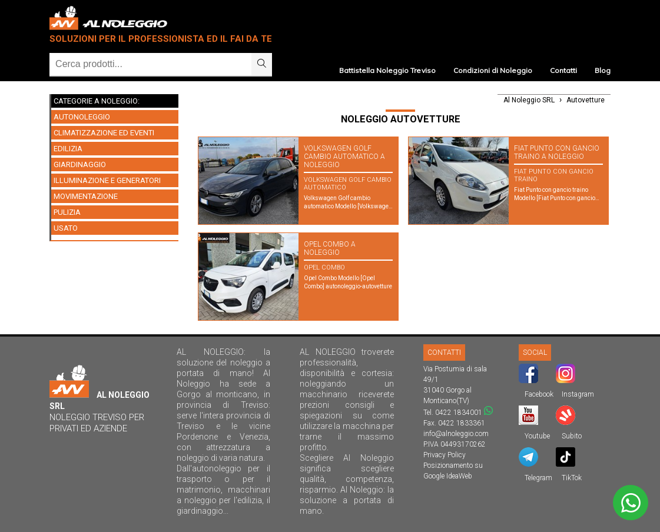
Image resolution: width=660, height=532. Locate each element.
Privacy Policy (444, 455)
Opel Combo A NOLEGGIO (330, 248)
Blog (603, 70)
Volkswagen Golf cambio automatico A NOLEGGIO (344, 156)
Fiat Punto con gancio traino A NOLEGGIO (556, 152)
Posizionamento (448, 465)
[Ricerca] (150, 64)
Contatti (563, 70)
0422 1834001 (458, 412)
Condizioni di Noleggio (492, 70)
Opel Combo (324, 267)
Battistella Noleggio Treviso (387, 70)
